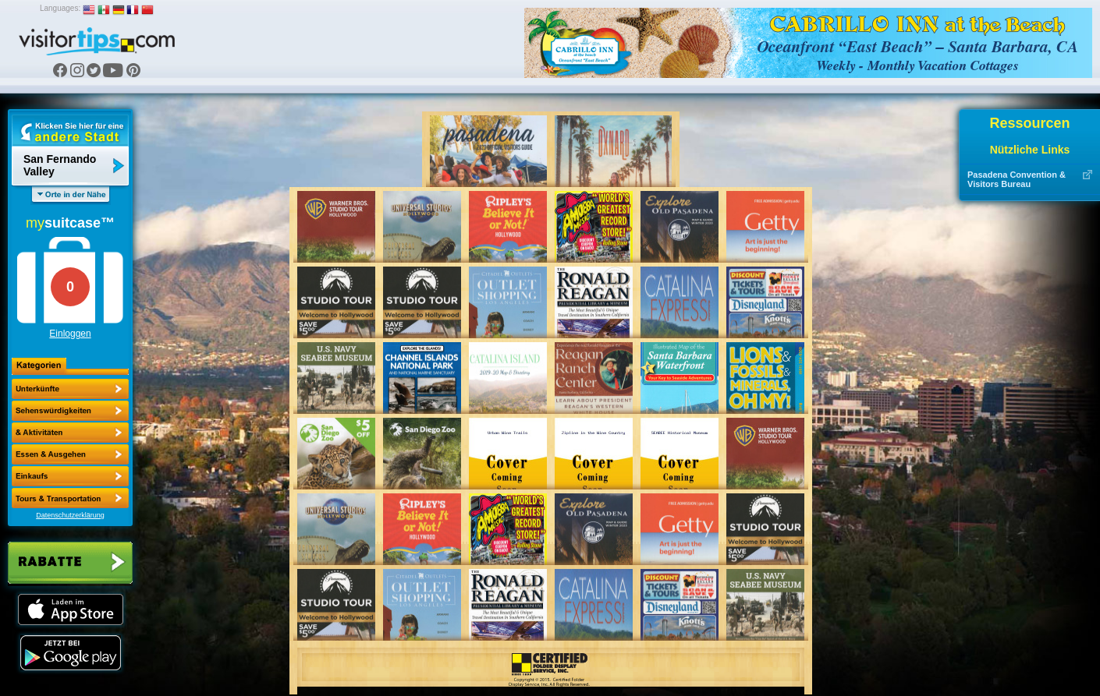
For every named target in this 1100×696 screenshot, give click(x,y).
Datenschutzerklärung (70, 515)
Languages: (60, 8)
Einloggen (69, 333)
